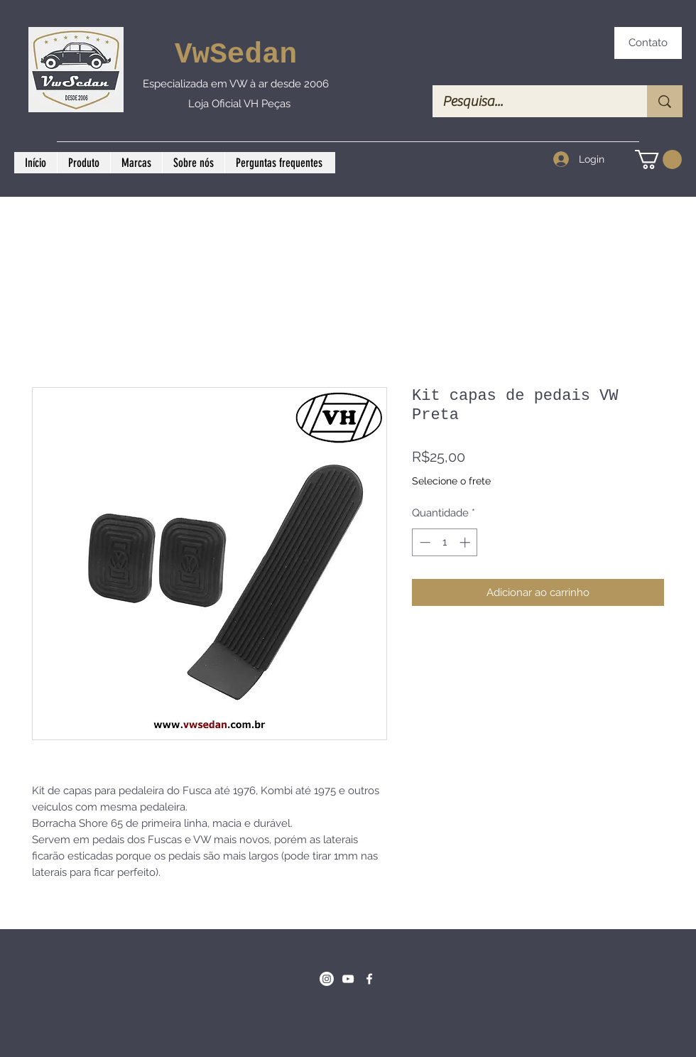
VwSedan (236, 54)
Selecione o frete (451, 481)
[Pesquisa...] (529, 101)
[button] (658, 159)
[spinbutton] (445, 542)
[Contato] (648, 43)
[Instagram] (327, 979)
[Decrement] (423, 542)
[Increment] (466, 542)
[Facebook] (369, 979)
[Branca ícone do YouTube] (348, 979)
